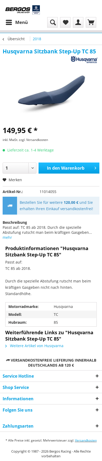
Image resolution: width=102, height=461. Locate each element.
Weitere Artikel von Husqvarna (34, 345)
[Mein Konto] (78, 22)
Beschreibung (15, 222)
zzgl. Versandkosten (33, 140)
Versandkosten (86, 440)
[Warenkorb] (91, 22)
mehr (7, 237)
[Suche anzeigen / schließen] (52, 22)
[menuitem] (16, 22)
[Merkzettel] (65, 22)
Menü (17, 21)
